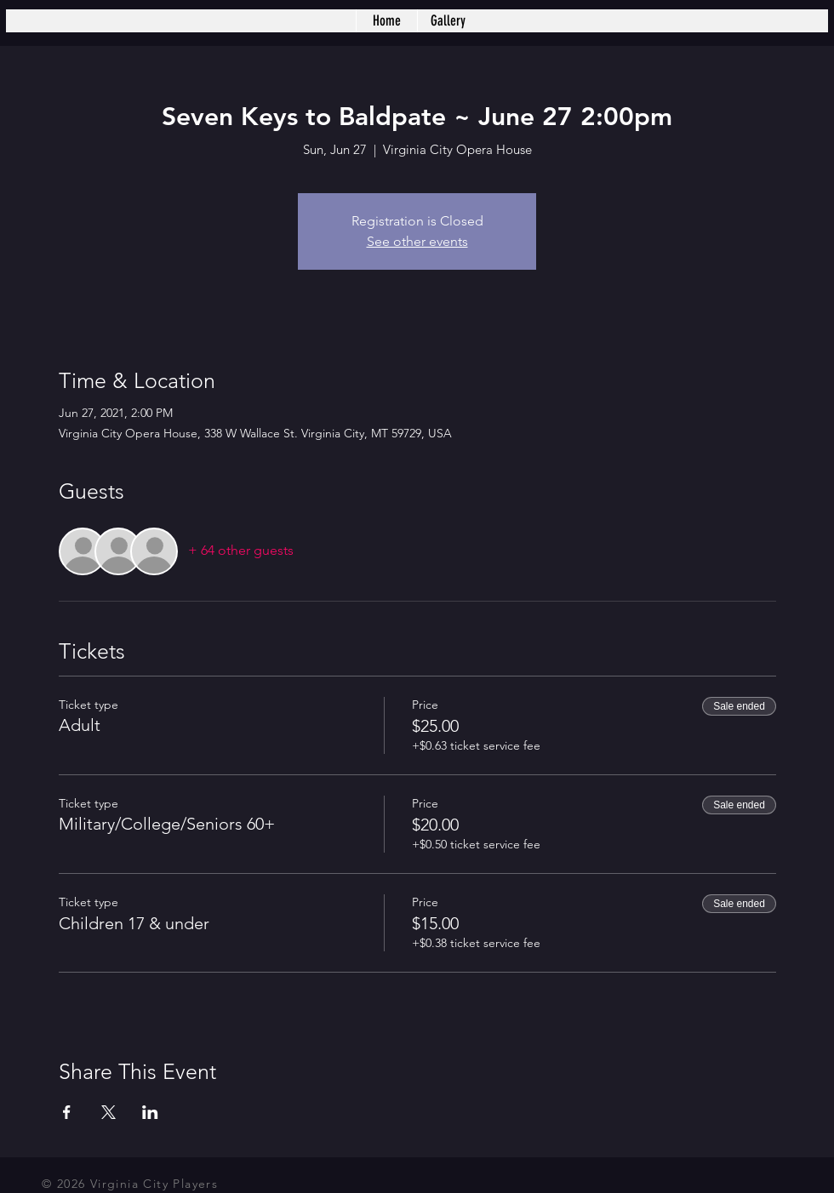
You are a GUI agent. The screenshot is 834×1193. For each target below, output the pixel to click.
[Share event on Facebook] (67, 1112)
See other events (417, 241)
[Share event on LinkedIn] (150, 1112)
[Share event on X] (108, 1112)
